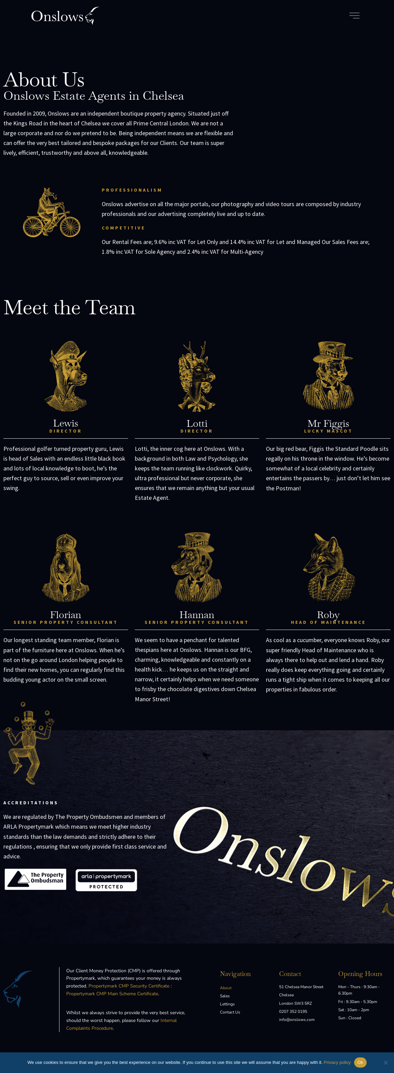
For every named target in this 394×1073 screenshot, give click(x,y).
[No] (385, 1062)
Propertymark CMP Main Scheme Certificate (112, 994)
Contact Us (230, 1012)
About (225, 988)
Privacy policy (337, 1062)
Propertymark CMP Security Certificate (129, 986)
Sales (225, 996)
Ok (360, 1062)
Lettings (227, 1004)
